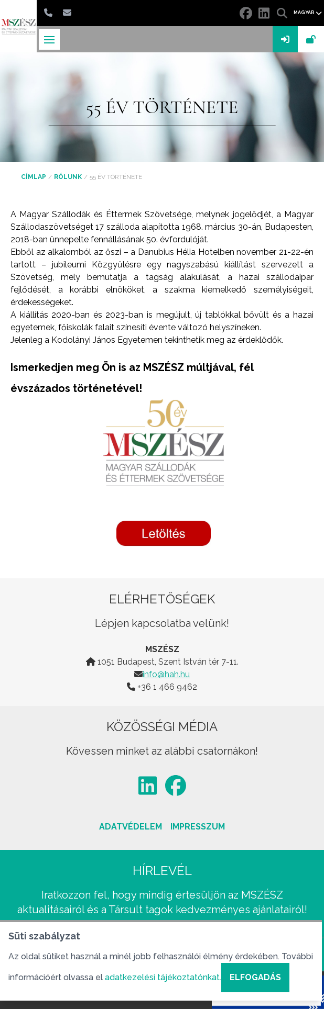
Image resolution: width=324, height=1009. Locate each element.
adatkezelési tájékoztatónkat (162, 977)
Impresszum (197, 827)
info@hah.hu (166, 674)
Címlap (33, 177)
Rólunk (68, 177)
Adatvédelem (130, 827)
